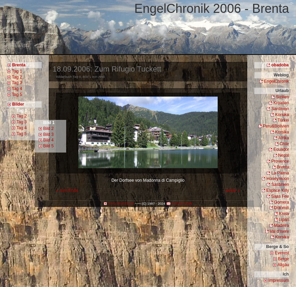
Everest (282, 253)
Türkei (283, 120)
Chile (284, 143)
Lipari (284, 219)
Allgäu (283, 264)
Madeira (281, 225)
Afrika (283, 138)
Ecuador (281, 149)
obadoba (280, 65)
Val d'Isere (279, 231)
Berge (283, 258)
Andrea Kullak (182, 203)
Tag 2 (17, 77)
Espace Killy (277, 190)
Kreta (284, 213)
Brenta (283, 167)
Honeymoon (277, 178)
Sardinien (280, 108)
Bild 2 (48, 128)
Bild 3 (48, 134)
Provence (280, 161)
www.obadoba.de (121, 203)
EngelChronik (276, 81)
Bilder (18, 104)
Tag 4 (17, 88)
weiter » (232, 190)
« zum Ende (67, 190)
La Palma (280, 173)
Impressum (278, 280)
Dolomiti (281, 207)
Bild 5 (48, 146)
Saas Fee (280, 196)
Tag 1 (17, 71)
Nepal (283, 155)
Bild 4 (48, 140)
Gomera (281, 202)
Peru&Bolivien (276, 126)
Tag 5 (17, 94)
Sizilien (282, 97)
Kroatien (281, 102)
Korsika (282, 114)
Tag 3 (17, 82)
